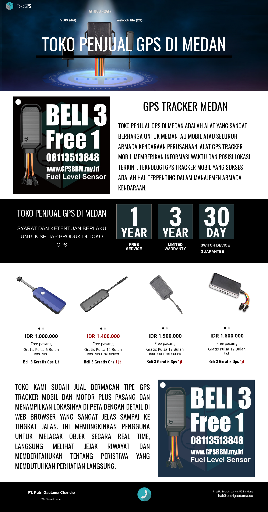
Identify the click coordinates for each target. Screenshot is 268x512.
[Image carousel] (41, 299)
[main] (134, 46)
